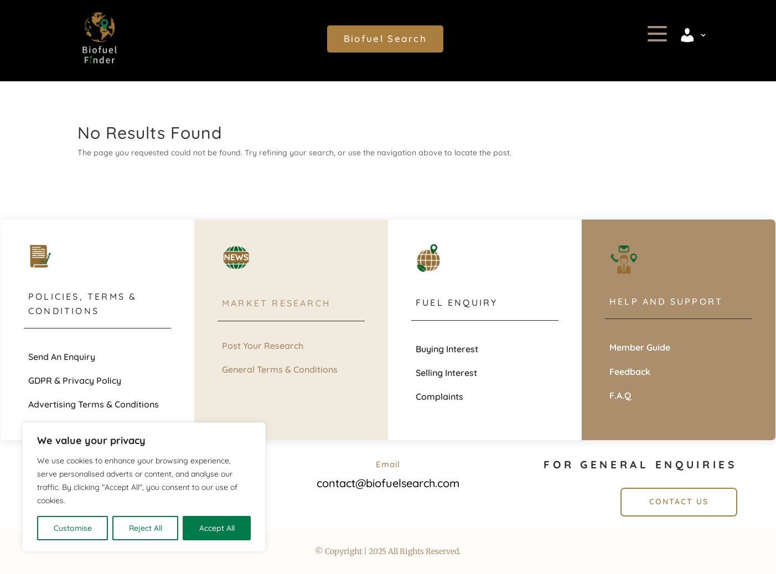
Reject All (145, 528)
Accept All (217, 528)
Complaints (439, 396)
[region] (144, 487)
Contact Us (678, 502)
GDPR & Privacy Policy (74, 380)
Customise (73, 528)
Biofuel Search (385, 38)
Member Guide (639, 347)
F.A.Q (620, 395)
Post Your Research (262, 345)
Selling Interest (446, 372)
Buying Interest (447, 348)
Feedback (629, 371)
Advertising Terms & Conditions (93, 404)
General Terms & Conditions (280, 369)
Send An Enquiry (61, 356)
